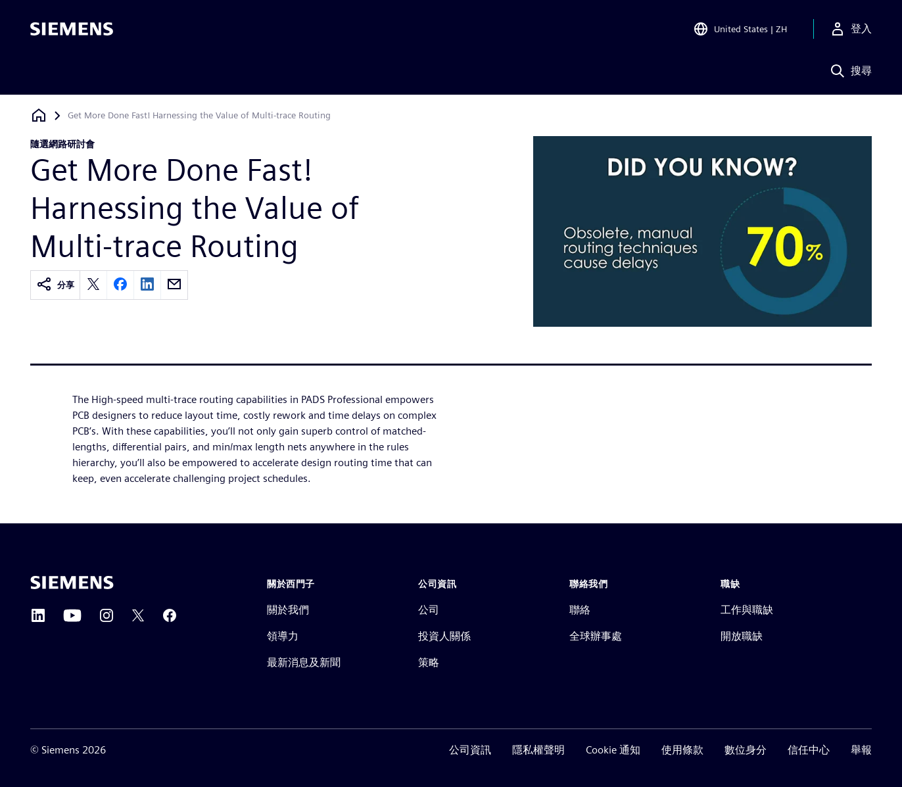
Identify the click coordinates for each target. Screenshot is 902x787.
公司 (428, 610)
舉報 (861, 750)
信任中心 (809, 750)
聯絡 (579, 610)
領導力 (282, 636)
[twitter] (93, 285)
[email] (174, 285)
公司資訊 (470, 750)
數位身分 (745, 750)
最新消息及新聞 (304, 662)
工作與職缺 (747, 610)
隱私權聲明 (538, 750)
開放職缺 (742, 636)
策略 (428, 662)
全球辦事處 (595, 636)
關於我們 (288, 610)
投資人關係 (444, 636)
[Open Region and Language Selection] (740, 29)
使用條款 (682, 750)
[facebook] (120, 285)
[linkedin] (147, 285)
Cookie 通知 (613, 750)
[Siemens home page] (72, 582)
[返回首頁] (39, 115)
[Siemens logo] (71, 29)
